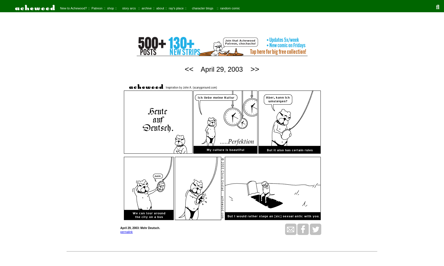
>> (255, 69)
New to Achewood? (73, 8)
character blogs (202, 8)
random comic (230, 8)
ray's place (176, 8)
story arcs (129, 8)
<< (189, 69)
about (160, 8)
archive (147, 8)
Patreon (97, 8)
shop (110, 8)
